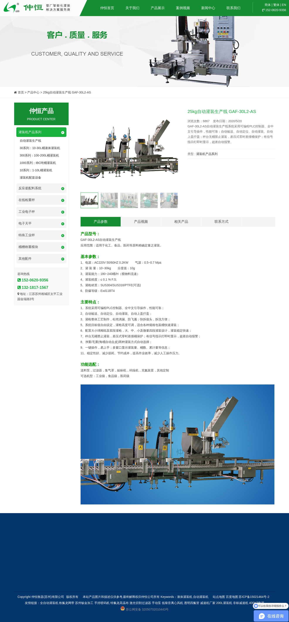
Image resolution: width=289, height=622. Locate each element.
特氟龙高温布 (119, 603)
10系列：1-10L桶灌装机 (36, 170)
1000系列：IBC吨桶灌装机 (38, 163)
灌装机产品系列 (207, 154)
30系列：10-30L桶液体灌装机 (40, 148)
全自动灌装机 (49, 603)
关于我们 (132, 8)
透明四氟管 (191, 603)
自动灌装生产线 (30, 140)
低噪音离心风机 (172, 603)
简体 (268, 5)
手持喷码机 (102, 603)
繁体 (276, 5)
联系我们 (233, 8)
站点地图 (219, 597)
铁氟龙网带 (66, 603)
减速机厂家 (207, 603)
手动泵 (156, 603)
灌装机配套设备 (30, 177)
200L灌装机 (224, 603)
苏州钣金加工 (84, 603)
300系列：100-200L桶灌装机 (39, 155)
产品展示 (158, 8)
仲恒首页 (107, 8)
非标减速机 (240, 603)
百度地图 (232, 597)
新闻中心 (208, 8)
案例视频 (183, 8)
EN (284, 5)
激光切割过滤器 (140, 603)
